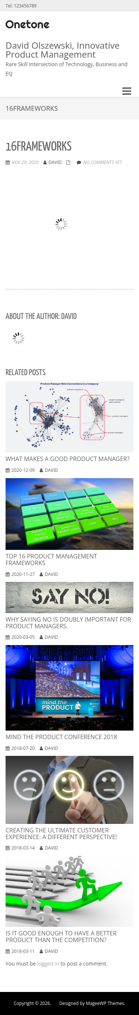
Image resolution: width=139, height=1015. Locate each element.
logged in (48, 963)
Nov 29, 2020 (25, 162)
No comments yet (102, 162)
